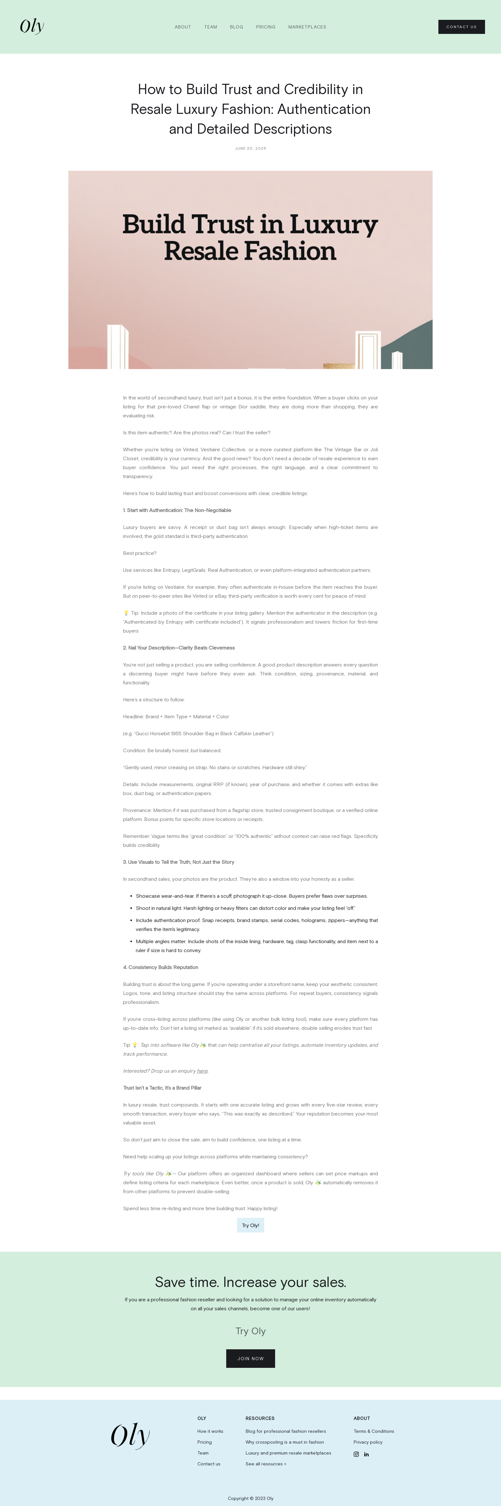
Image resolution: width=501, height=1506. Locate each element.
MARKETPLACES (308, 26)
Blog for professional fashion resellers (286, 1431)
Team (203, 1452)
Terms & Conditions (374, 1431)
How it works (210, 1431)
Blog (236, 26)
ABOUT (183, 26)
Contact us (208, 1463)
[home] (33, 27)
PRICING (266, 26)
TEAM (210, 26)
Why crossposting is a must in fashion (285, 1442)
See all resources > (266, 1463)
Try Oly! (250, 1225)
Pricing (204, 1442)
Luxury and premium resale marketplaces (288, 1452)
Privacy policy (368, 1442)
